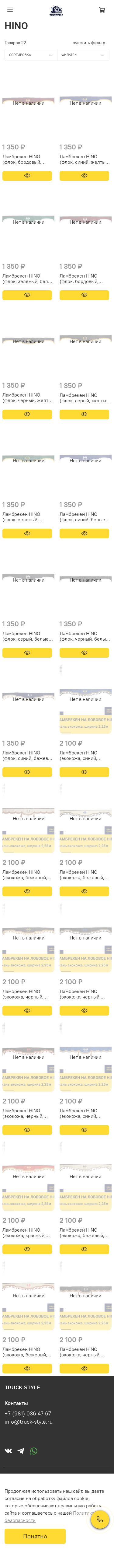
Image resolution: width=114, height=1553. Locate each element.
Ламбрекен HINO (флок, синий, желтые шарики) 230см (84, 159)
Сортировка (33, 55)
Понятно (35, 1536)
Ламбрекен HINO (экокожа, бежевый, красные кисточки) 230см (24, 1351)
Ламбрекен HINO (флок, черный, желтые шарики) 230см (28, 397)
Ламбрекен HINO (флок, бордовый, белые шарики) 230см (84, 278)
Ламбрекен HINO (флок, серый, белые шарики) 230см (25, 636)
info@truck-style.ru (29, 1421)
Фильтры (85, 55)
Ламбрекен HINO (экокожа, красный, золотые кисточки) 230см (24, 1232)
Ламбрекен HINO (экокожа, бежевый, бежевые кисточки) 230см (82, 1232)
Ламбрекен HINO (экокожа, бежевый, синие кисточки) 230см (86, 874)
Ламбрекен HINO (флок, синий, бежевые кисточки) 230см (28, 755)
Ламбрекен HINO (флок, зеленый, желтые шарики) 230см (21, 516)
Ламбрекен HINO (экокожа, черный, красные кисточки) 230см (23, 1113)
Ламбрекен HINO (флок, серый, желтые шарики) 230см (84, 397)
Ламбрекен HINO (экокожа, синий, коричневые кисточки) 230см (85, 1113)
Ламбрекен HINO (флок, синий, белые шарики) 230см (82, 516)
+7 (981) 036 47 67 (28, 1413)
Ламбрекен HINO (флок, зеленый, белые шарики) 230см (28, 278)
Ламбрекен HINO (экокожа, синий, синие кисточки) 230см (86, 755)
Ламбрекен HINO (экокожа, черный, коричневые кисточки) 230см (85, 1351)
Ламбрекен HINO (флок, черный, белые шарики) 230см (84, 636)
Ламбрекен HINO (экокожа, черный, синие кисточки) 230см (86, 993)
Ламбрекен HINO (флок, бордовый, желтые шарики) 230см (21, 159)
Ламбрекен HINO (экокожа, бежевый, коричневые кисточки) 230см (27, 874)
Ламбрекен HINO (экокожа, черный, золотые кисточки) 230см (23, 993)
